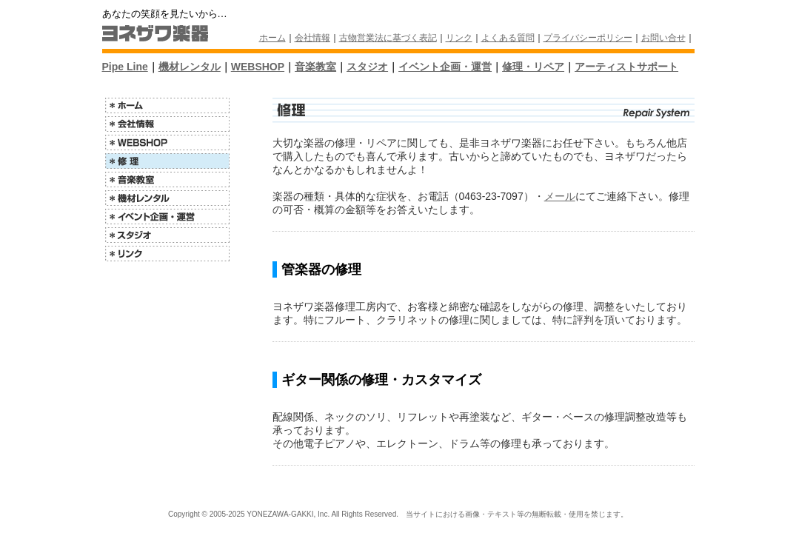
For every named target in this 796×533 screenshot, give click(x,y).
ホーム (272, 38)
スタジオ (367, 67)
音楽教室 (315, 67)
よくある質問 (508, 38)
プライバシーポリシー (588, 38)
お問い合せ (663, 38)
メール (559, 196)
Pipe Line (125, 67)
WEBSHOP (257, 67)
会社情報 (312, 38)
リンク (459, 38)
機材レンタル (189, 67)
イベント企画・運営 (445, 67)
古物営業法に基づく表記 (388, 38)
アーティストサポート (626, 67)
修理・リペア (533, 67)
